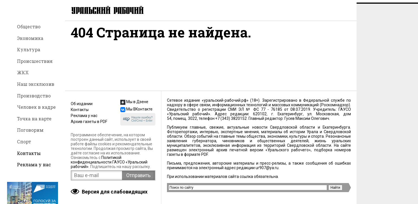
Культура (28, 49)
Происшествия (35, 61)
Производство (34, 96)
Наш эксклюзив (35, 84)
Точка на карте (34, 119)
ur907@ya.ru (267, 167)
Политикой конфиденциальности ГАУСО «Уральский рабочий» (109, 162)
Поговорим (30, 130)
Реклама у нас (34, 164)
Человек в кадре (36, 107)
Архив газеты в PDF (89, 121)
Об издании (82, 103)
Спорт (24, 141)
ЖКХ (23, 72)
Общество (28, 26)
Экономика (30, 38)
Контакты (29, 153)
